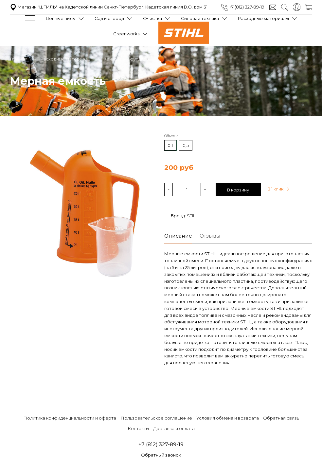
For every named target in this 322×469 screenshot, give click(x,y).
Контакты (138, 428)
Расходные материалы (263, 18)
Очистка (152, 18)
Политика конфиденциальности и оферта (69, 418)
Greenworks (126, 33)
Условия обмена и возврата (227, 418)
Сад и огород (109, 18)
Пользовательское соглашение (156, 418)
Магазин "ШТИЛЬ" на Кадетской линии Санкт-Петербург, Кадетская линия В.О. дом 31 (108, 6)
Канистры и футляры (126, 59)
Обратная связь (281, 418)
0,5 (186, 145)
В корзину (238, 189)
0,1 (170, 145)
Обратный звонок (161, 455)
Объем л (171, 136)
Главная (18, 59)
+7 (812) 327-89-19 (242, 6)
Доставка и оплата (174, 428)
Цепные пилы (61, 18)
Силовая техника (200, 18)
